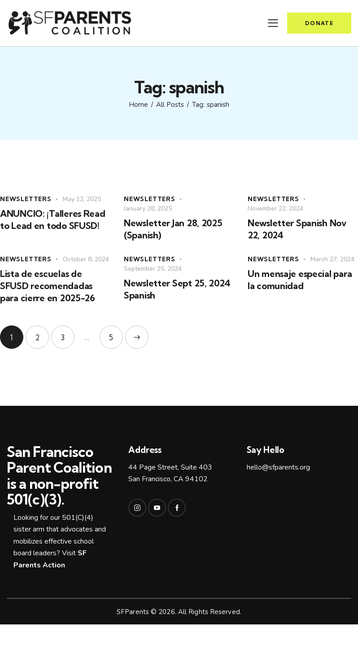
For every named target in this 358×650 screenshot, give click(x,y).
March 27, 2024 (332, 259)
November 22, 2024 (275, 208)
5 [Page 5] (116, 333)
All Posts (170, 105)
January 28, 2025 (148, 208)
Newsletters (26, 199)
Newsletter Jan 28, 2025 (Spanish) (173, 229)
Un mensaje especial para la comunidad (300, 279)
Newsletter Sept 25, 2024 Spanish (177, 289)
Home (138, 105)
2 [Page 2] (42, 333)
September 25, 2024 (153, 268)
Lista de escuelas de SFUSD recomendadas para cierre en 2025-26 (47, 285)
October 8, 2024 (86, 259)
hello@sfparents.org (278, 467)
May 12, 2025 (82, 199)
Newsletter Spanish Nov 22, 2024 (297, 229)
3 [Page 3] (67, 333)
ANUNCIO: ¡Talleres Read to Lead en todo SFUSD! (52, 219)
